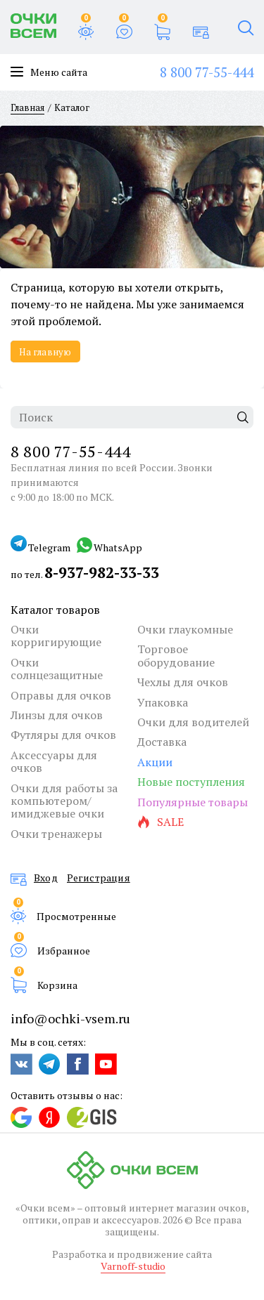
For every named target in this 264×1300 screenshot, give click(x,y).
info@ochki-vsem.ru (70, 1018)
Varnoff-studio (133, 1266)
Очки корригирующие (56, 636)
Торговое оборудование (176, 656)
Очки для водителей (193, 722)
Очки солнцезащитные (57, 669)
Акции (154, 762)
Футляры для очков (63, 734)
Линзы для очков (57, 715)
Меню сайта (49, 72)
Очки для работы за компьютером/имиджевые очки (64, 801)
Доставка (162, 741)
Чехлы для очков (182, 682)
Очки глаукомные (185, 629)
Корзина (57, 984)
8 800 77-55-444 (206, 72)
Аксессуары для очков (54, 762)
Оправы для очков (61, 695)
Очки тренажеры (56, 833)
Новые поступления (191, 781)
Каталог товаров (55, 609)
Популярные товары (192, 802)
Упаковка (162, 702)
